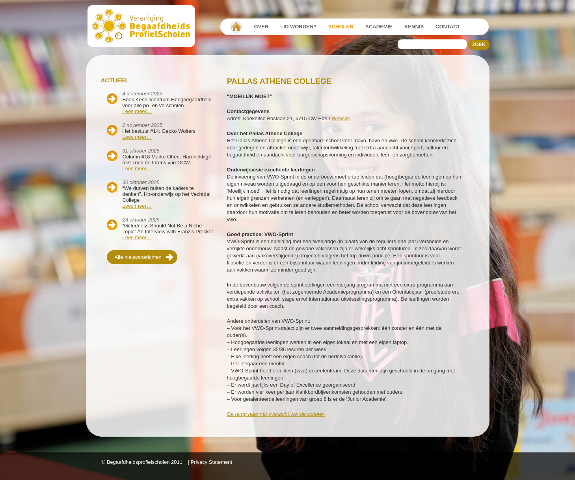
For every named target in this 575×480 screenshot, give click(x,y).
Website (340, 118)
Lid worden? (298, 27)
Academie (379, 27)
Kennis (414, 27)
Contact (447, 27)
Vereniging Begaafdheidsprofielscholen (236, 27)
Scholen (341, 27)
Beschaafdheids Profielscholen (144, 26)
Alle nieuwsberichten (138, 257)
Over (261, 27)
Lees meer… (137, 111)
